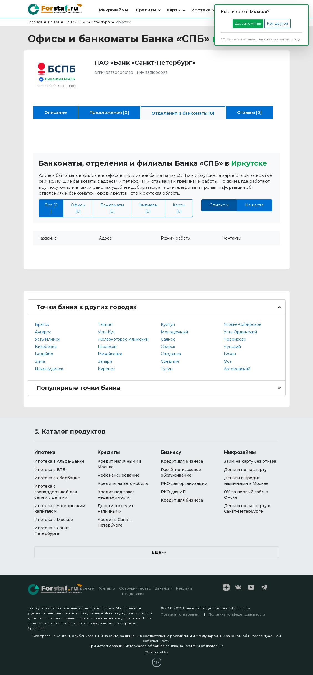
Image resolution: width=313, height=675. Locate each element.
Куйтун (168, 324)
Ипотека (201, 9)
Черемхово (235, 339)
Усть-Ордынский (240, 331)
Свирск (168, 346)
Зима (40, 361)
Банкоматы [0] (112, 208)
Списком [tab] (219, 205)
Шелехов (107, 346)
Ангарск (43, 331)
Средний (170, 361)
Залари (105, 361)
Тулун (166, 368)
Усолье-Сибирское (242, 324)
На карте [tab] (254, 205)
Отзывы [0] (249, 112)
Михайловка (110, 353)
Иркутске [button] (249, 163)
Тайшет (105, 324)
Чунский (232, 346)
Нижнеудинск (49, 368)
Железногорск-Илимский (123, 339)
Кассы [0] (179, 208)
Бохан (230, 353)
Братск (42, 324)
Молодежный (174, 331)
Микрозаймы (113, 9)
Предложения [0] (109, 112)
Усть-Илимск (47, 339)
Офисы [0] (78, 208)
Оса (227, 361)
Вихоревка (46, 346)
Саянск (168, 339)
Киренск (106, 368)
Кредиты (146, 9)
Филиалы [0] (148, 208)
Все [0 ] (51, 208)
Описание (55, 112)
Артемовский (237, 368)
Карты (174, 9)
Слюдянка (171, 353)
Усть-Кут (106, 331)
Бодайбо (44, 353)
